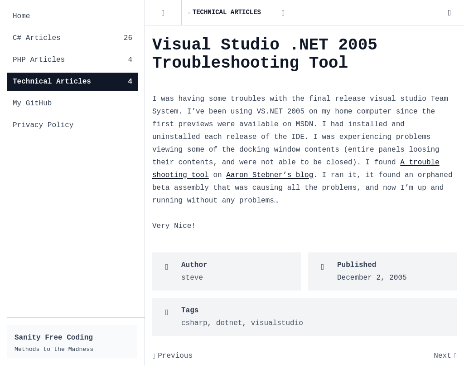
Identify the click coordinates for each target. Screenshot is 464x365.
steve (192, 278)
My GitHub (32, 103)
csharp (194, 323)
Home (21, 16)
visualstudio (277, 323)
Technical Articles (72, 81)
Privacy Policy (43, 125)
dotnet (229, 323)
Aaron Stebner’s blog (269, 175)
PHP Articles (72, 59)
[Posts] (163, 12)
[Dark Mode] (449, 12)
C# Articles (72, 38)
